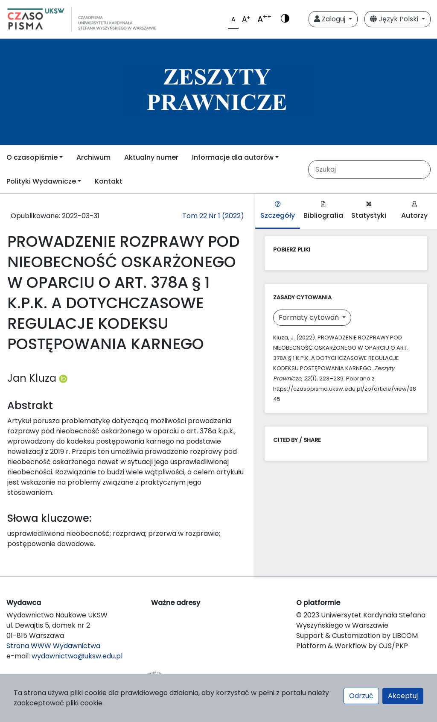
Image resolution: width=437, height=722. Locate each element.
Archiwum (93, 157)
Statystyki (368, 210)
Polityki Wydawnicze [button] (41, 181)
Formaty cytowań (310, 317)
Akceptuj (403, 696)
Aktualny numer (151, 157)
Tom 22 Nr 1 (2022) (213, 216)
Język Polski (395, 19)
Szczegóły (277, 210)
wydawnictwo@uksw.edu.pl (77, 656)
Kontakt (108, 181)
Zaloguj (330, 19)
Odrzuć (361, 696)
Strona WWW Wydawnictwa (53, 646)
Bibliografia (323, 210)
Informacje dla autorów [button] (233, 157)
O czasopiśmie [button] (32, 157)
